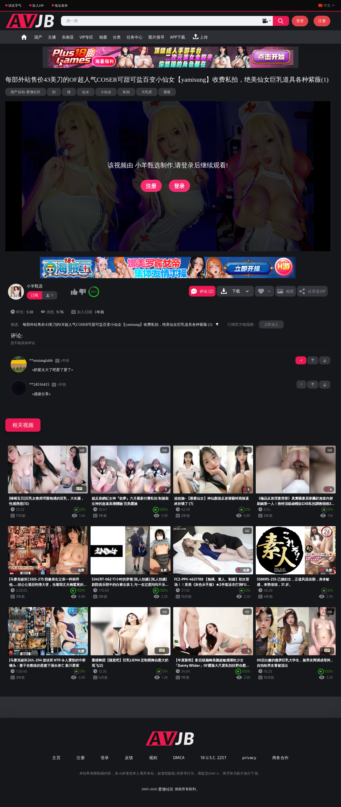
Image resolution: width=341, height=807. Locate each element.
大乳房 (146, 92)
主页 (56, 757)
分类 (117, 37)
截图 (290, 291)
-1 (324, 360)
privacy (249, 757)
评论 (16, 336)
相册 (103, 37)
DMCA (179, 757)
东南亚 (68, 37)
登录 (300, 20)
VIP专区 (86, 37)
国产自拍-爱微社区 (26, 92)
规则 (153, 757)
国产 (38, 37)
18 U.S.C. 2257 (213, 757)
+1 (312, 360)
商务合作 (280, 757)
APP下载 (177, 37)
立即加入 (271, 324)
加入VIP (38, 5)
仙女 (85, 92)
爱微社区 (165, 789)
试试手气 (14, 5)
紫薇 (167, 92)
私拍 (126, 92)
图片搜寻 (156, 37)
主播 (52, 37)
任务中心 (135, 37)
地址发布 (61, 5)
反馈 (129, 757)
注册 (322, 20)
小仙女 (106, 92)
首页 (24, 37)
